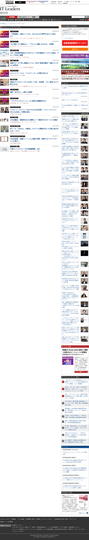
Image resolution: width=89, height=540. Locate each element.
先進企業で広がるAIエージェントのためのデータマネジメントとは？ (70, 220)
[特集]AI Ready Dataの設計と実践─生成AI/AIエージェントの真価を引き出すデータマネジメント (75, 352)
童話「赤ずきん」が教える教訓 (21, 92)
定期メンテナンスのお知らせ (70, 100)
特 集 (33, 17)
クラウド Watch (63, 527)
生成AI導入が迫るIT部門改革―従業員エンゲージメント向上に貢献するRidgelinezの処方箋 (70, 273)
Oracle (19, 143)
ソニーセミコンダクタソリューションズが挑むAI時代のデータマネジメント (70, 191)
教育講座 (65, 3)
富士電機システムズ (27, 151)
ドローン (60, 3)
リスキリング (16, 75)
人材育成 (25, 67)
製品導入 (43, 2)
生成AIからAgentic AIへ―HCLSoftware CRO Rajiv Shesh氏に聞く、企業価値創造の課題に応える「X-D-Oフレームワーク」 (70, 296)
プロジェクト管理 (27, 38)
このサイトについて (5, 519)
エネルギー (53, 3)
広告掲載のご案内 (30, 519)
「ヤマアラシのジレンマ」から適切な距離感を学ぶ (28, 101)
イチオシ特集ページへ (81, 371)
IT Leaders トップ (4, 23)
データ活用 (27, 19)
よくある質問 (9, 521)
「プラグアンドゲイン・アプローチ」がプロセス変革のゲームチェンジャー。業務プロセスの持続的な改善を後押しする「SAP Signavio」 (70, 321)
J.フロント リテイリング (16, 38)
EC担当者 (60, 1)
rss (6, 13)
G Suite (12, 114)
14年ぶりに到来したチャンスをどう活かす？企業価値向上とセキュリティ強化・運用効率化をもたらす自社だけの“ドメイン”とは (70, 266)
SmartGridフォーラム (73, 527)
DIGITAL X (71, 529)
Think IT (34, 527)
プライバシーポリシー (47, 519)
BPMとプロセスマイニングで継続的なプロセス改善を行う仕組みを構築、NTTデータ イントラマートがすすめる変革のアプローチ (70, 331)
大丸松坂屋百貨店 (14, 122)
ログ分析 (36, 94)
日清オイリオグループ (15, 151)
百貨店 (15, 143)
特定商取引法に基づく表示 (61, 519)
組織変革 (31, 67)
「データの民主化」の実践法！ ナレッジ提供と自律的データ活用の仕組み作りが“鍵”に (70, 162)
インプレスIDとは (68, 38)
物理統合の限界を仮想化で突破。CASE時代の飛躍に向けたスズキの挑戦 (70, 205)
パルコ (26, 133)
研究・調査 (77, 1)
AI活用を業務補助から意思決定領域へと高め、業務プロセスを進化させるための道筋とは (70, 148)
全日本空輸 (13, 103)
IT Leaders (10, 8)
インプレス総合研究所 (52, 527)
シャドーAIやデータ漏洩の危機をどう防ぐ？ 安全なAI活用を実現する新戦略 (70, 177)
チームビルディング (38, 38)
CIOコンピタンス (57, 19)
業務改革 (11, 19)
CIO (11, 75)
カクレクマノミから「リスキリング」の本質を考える (29, 73)
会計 (28, 57)
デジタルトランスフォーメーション (38, 86)
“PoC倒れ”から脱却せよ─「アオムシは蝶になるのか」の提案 (32, 44)
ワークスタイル (37, 19)
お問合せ (2, 521)
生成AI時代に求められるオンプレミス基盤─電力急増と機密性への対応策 (70, 280)
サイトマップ (73, 519)
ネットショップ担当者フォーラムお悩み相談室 (41, 529)
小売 (24, 57)
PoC (11, 46)
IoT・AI (72, 1)
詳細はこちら (82, 513)
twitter (1, 13)
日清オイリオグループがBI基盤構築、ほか (25, 149)
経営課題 (12, 17)
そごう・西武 (36, 151)
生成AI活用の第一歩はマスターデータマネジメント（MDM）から (70, 133)
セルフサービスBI (19, 133)
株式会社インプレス (17, 525)
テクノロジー (23, 17)
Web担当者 (53, 1)
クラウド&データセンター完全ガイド (21, 527)
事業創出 (19, 19)
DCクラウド (31, 2)
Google (20, 114)
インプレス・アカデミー (18, 531)
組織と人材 (47, 19)
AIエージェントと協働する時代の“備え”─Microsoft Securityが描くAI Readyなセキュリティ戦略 (70, 287)
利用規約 (13, 519)
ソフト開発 (66, 1)
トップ (3, 18)
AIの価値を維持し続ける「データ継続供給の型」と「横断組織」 (70, 155)
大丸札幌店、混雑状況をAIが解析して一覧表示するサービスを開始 (33, 120)
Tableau (12, 133)
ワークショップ (17, 46)
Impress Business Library (68, 34)
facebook (4, 13)
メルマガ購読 (21, 519)
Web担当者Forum (41, 527)
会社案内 (38, 519)
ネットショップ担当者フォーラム (20, 529)
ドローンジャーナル (80, 529)
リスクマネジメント (28, 94)
